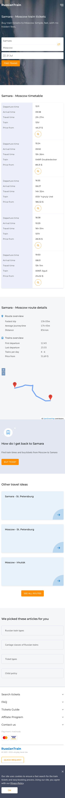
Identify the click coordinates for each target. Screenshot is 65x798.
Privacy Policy (16, 783)
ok (9, 790)
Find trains (10, 63)
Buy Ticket (10, 462)
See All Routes (32, 593)
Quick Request (12, 760)
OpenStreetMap (48, 419)
